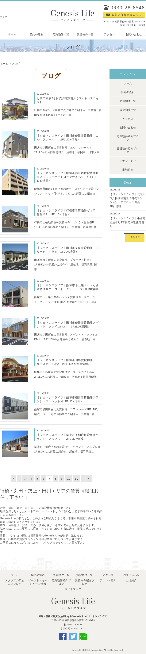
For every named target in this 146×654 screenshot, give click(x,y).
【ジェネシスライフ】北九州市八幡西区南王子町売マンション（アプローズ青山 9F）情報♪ (127, 200)
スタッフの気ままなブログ (14, 582)
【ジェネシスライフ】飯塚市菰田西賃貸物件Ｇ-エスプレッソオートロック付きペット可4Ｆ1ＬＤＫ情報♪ (68, 176)
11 (76, 478)
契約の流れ (37, 34)
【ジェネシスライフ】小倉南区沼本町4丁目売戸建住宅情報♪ (127, 222)
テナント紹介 (128, 160)
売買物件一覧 (61, 34)
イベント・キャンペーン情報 (38, 582)
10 (68, 478)
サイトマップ (73, 589)
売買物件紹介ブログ (128, 138)
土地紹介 (127, 169)
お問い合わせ (134, 34)
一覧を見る (134, 237)
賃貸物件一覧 (85, 34)
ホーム (12, 34)
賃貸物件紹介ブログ (128, 150)
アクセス (109, 34)
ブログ (16, 63)
